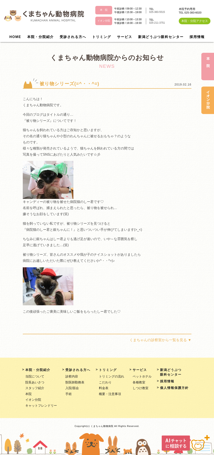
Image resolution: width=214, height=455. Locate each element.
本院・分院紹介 (40, 37)
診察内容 (71, 376)
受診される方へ (73, 37)
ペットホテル (142, 376)
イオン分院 (33, 399)
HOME (15, 37)
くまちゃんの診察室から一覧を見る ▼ (160, 340)
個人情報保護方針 (174, 388)
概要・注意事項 (110, 394)
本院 (28, 394)
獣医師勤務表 (74, 382)
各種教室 (139, 382)
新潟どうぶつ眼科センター (161, 37)
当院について (34, 376)
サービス (124, 37)
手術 (68, 394)
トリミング (101, 37)
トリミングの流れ (111, 376)
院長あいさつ (34, 382)
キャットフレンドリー (41, 405)
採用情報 (197, 37)
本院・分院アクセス (194, 21)
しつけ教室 (140, 388)
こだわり (105, 382)
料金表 (103, 388)
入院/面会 (72, 388)
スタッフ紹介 (34, 388)
